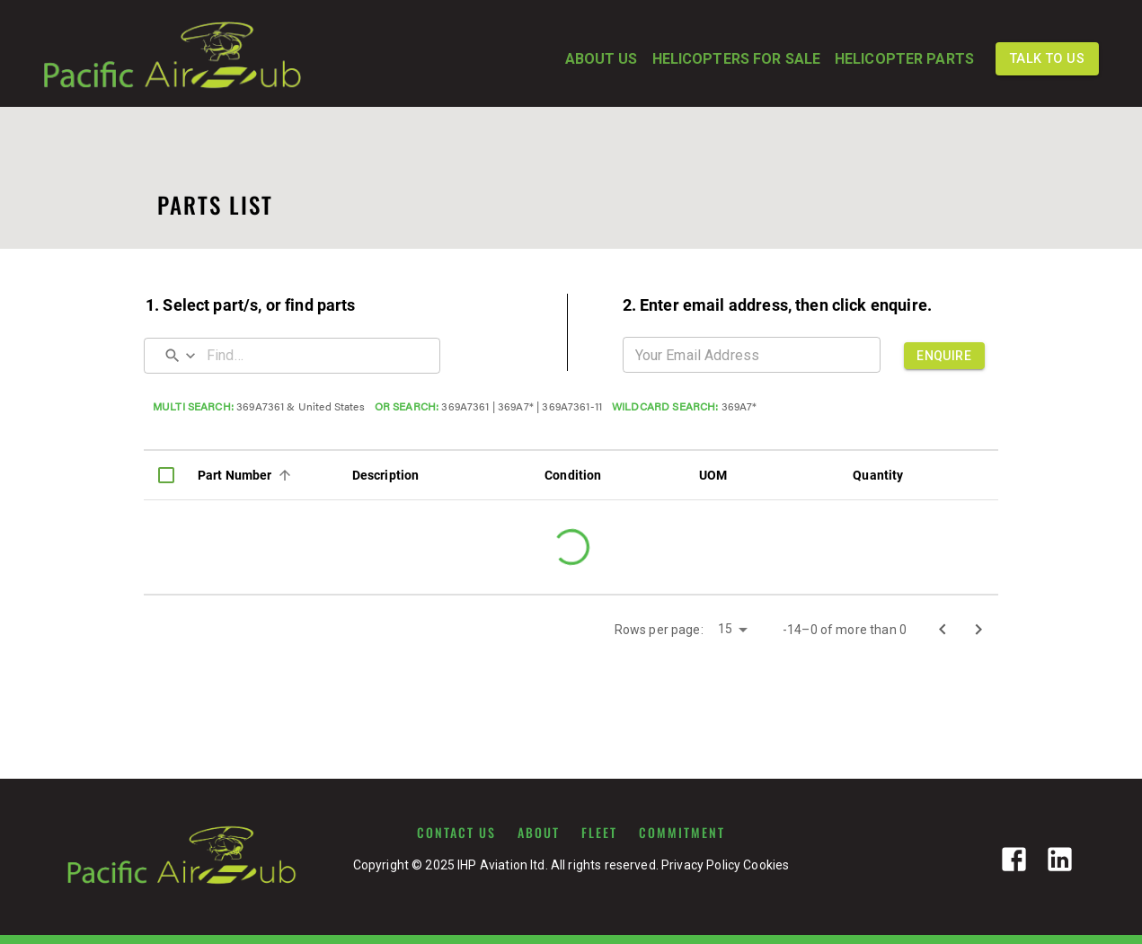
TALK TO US (1047, 58)
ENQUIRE (944, 355)
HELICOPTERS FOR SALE (736, 59)
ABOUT (539, 833)
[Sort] (284, 475)
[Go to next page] (978, 630)
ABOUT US (601, 59)
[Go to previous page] (943, 630)
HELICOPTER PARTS (904, 59)
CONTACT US (456, 833)
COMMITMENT (682, 833)
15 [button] (725, 629)
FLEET (599, 833)
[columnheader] (166, 475)
